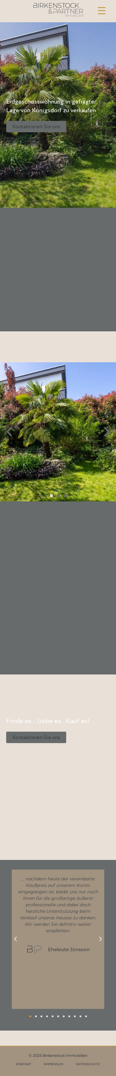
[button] (9, 432)
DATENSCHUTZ (88, 1064)
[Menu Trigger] (101, 10)
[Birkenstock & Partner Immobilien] (58, 10)
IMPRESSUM (53, 1064)
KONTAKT (23, 1064)
